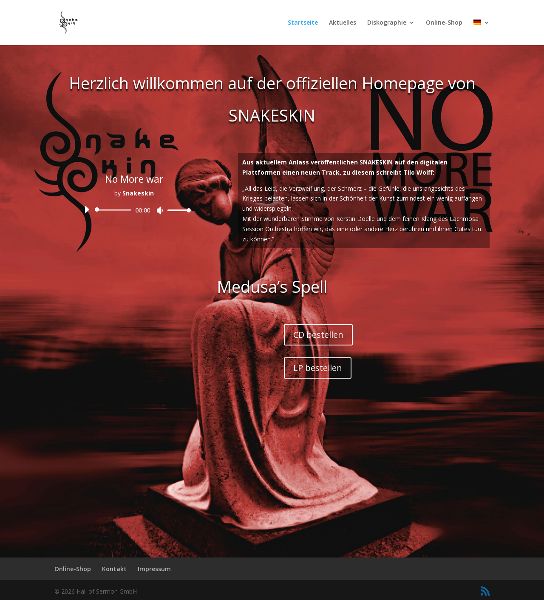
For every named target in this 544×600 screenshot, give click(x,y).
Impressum (154, 569)
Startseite (303, 23)
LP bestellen (317, 368)
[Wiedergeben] (87, 209)
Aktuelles (342, 23)
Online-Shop (444, 23)
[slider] (114, 210)
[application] (134, 210)
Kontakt (114, 569)
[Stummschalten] (160, 211)
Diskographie (386, 23)
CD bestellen (318, 334)
